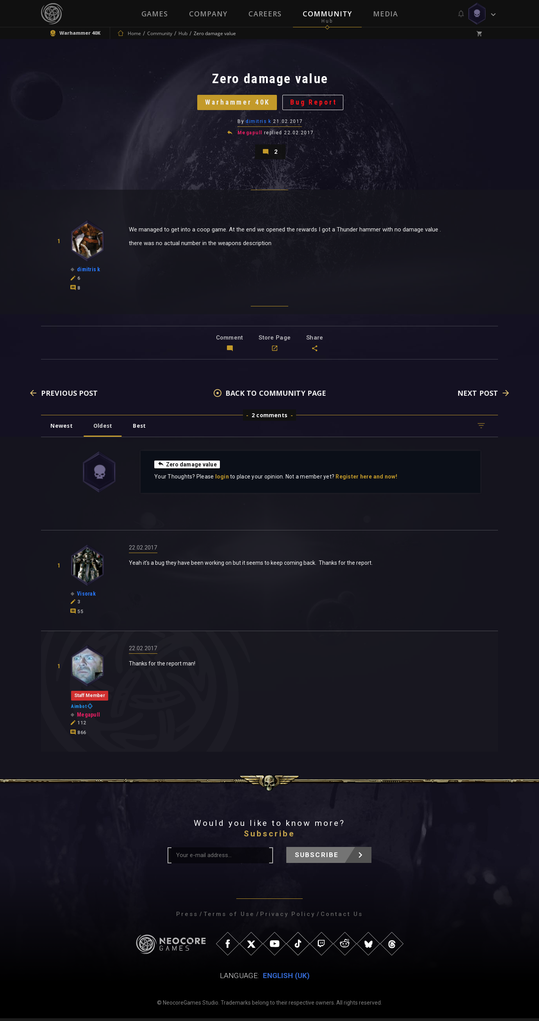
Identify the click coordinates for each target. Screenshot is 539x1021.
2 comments (269, 418)
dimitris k (258, 123)
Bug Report (314, 103)
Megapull (249, 134)
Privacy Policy (287, 916)
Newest (62, 428)
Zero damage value (187, 466)
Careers (265, 13)
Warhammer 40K (237, 103)
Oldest (103, 428)
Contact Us (342, 916)
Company (208, 13)
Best (141, 428)
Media (385, 13)
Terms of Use (229, 916)
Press (187, 916)
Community (327, 13)
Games (154, 13)
